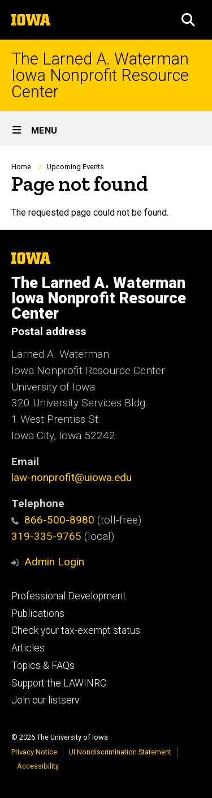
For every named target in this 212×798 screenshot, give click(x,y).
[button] (188, 20)
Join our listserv (45, 700)
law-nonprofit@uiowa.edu (71, 477)
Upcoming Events (75, 166)
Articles (28, 648)
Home (21, 166)
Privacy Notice (34, 752)
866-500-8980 (52, 519)
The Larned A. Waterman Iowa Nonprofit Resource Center (100, 75)
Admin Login (54, 561)
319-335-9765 (46, 536)
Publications (37, 613)
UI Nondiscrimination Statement (120, 752)
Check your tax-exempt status (75, 630)
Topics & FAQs (43, 665)
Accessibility (38, 766)
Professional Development (68, 596)
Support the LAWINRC (58, 683)
